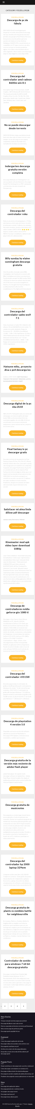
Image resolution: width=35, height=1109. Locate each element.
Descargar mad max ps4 (8, 1094)
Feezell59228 (17, 17)
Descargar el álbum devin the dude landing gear (14, 1071)
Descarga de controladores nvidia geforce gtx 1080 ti (17, 609)
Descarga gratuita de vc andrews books (12, 1089)
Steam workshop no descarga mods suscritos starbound (17, 1066)
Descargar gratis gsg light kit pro (10, 1031)
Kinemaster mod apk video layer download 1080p (17, 545)
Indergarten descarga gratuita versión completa (17, 169)
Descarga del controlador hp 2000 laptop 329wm (18, 864)
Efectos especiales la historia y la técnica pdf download (17, 1026)
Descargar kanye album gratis (9, 1097)
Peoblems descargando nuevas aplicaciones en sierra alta (17, 1076)
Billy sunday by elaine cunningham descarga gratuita (17, 261)
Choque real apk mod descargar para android (14, 1021)
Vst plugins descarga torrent (9, 1091)
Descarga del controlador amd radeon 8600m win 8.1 (17, 79)
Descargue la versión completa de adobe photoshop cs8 (17, 1074)
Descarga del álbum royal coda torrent (12, 1023)
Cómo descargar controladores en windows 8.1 (14, 1068)
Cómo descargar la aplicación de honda (12, 1041)
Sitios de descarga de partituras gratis (12, 1028)
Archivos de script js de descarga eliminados (13, 1049)
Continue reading (17, 60)
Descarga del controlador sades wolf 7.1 (17, 314)
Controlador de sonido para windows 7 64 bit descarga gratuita (17, 964)
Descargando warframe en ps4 (10, 1046)
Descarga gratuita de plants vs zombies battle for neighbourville (17, 911)
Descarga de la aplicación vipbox (10, 1086)
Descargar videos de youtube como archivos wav (15, 1044)
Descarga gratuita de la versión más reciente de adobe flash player (17, 763)
